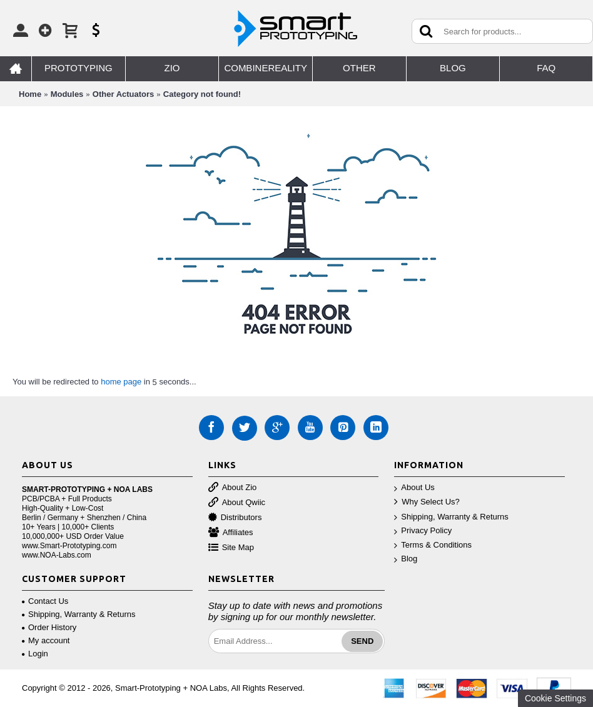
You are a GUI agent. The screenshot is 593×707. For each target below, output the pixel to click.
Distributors (235, 518)
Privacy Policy (423, 531)
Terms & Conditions (433, 545)
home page (121, 381)
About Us (414, 488)
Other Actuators (123, 94)
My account (45, 640)
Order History (49, 627)
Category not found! (202, 94)
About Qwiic (236, 503)
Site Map (231, 548)
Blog (405, 559)
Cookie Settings (555, 698)
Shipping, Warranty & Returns (451, 517)
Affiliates (230, 533)
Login (35, 653)
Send (362, 641)
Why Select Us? (426, 502)
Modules (67, 94)
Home (30, 94)
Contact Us (45, 601)
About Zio (232, 488)
